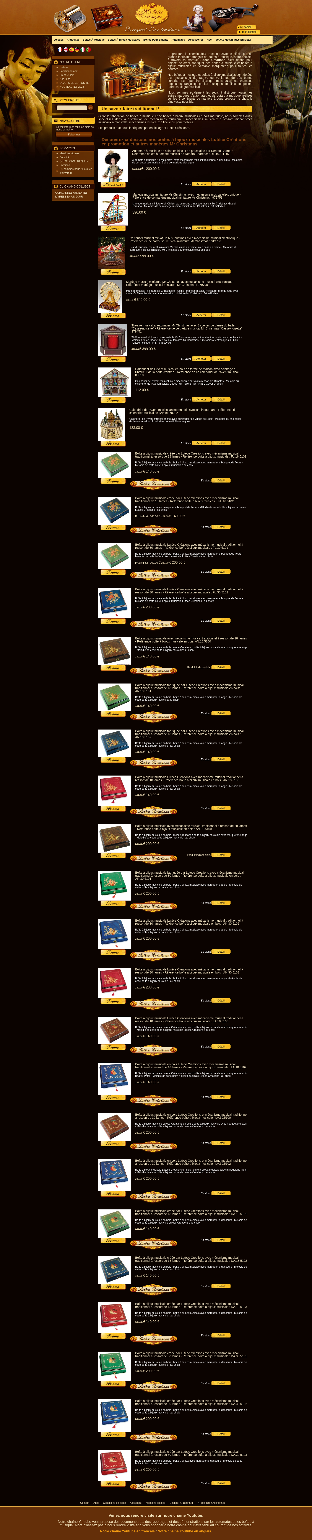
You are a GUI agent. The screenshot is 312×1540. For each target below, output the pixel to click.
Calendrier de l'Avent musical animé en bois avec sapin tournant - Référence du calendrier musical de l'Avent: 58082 (182, 411)
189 (140, 471)
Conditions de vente (114, 1502)
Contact (84, 1502)
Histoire (64, 67)
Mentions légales (69, 153)
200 (178, 562)
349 (143, 299)
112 (142, 390)
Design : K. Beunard (181, 1502)
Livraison (65, 165)
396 (139, 212)
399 (149, 349)
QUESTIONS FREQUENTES (76, 161)
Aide (96, 1502)
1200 (151, 169)
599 (147, 256)
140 (152, 471)
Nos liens (65, 79)
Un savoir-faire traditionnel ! (130, 108)
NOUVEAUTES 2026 (72, 86)
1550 (137, 169)
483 (136, 349)
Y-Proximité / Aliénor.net (211, 1502)
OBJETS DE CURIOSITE (74, 82)
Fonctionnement (69, 71)
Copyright (135, 1502)
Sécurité (64, 157)
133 (136, 428)
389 (131, 300)
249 (166, 563)
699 (135, 256)
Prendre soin (67, 75)
